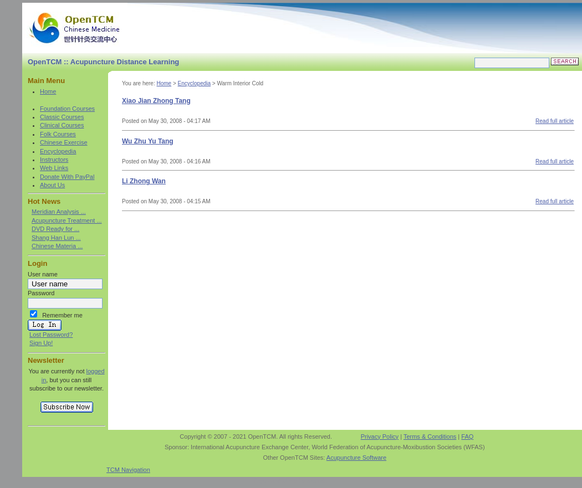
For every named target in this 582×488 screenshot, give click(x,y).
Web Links (54, 168)
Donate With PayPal (67, 176)
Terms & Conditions (430, 436)
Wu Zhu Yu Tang (147, 141)
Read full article (554, 121)
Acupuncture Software (356, 457)
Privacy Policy (380, 436)
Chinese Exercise (64, 142)
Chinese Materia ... (57, 246)
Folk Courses (58, 134)
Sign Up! (41, 343)
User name (43, 274)
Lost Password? (51, 334)
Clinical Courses (62, 125)
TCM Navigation (128, 469)
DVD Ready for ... (55, 228)
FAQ (467, 436)
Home (48, 91)
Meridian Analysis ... (59, 211)
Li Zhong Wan (144, 181)
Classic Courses (62, 117)
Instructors (54, 159)
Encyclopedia (58, 151)
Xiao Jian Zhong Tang (156, 101)
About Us (52, 185)
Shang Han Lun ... (56, 237)
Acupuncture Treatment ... (67, 220)
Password (41, 293)
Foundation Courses (67, 108)
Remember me (62, 315)
